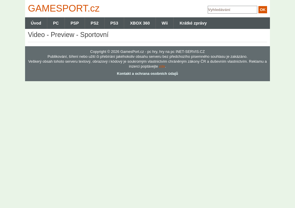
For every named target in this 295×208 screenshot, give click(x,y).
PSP (75, 23)
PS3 (114, 23)
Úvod (36, 23)
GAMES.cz (62, 8)
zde (162, 66)
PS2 (95, 23)
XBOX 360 (140, 23)
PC (56, 23)
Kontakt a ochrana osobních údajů (147, 73)
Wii (165, 23)
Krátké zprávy (193, 23)
